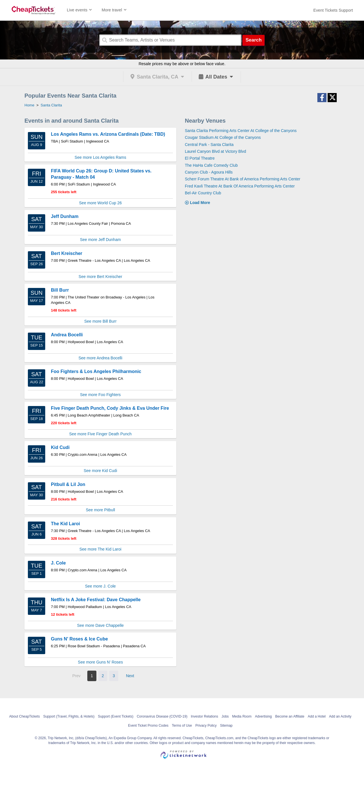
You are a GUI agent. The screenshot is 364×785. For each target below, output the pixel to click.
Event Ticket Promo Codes (148, 726)
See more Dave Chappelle (100, 625)
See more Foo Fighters (100, 394)
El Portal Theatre (200, 158)
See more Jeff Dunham (100, 239)
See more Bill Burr (100, 321)
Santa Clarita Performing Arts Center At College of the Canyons (241, 130)
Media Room (241, 716)
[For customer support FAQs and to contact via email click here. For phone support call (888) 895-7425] (333, 10)
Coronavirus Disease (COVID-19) (162, 716)
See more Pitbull (100, 510)
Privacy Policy (206, 726)
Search (253, 40)
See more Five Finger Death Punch (100, 434)
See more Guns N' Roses (100, 662)
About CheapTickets (24, 716)
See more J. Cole (100, 586)
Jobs (225, 716)
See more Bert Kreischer (100, 276)
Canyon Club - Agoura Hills (209, 172)
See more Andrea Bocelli (100, 358)
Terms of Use (182, 726)
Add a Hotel (317, 716)
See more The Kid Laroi (100, 549)
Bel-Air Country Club (203, 193)
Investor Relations (204, 716)
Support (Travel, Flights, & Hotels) (68, 716)
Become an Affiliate (290, 716)
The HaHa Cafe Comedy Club (211, 165)
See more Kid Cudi (100, 470)
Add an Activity (340, 716)
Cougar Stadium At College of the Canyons (223, 137)
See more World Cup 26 (100, 203)
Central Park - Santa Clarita (209, 144)
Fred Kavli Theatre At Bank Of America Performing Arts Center (240, 186)
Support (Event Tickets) (115, 716)
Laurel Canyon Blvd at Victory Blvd (215, 151)
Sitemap (226, 726)
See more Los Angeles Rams (100, 157)
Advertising (263, 716)
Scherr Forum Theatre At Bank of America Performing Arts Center (242, 179)
